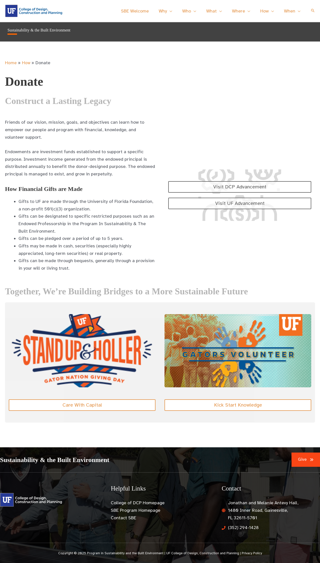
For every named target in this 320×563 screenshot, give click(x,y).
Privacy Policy (252, 553)
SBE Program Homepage (135, 510)
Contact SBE (123, 518)
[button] (312, 11)
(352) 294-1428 (244, 527)
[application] (175, 11)
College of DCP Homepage (137, 503)
